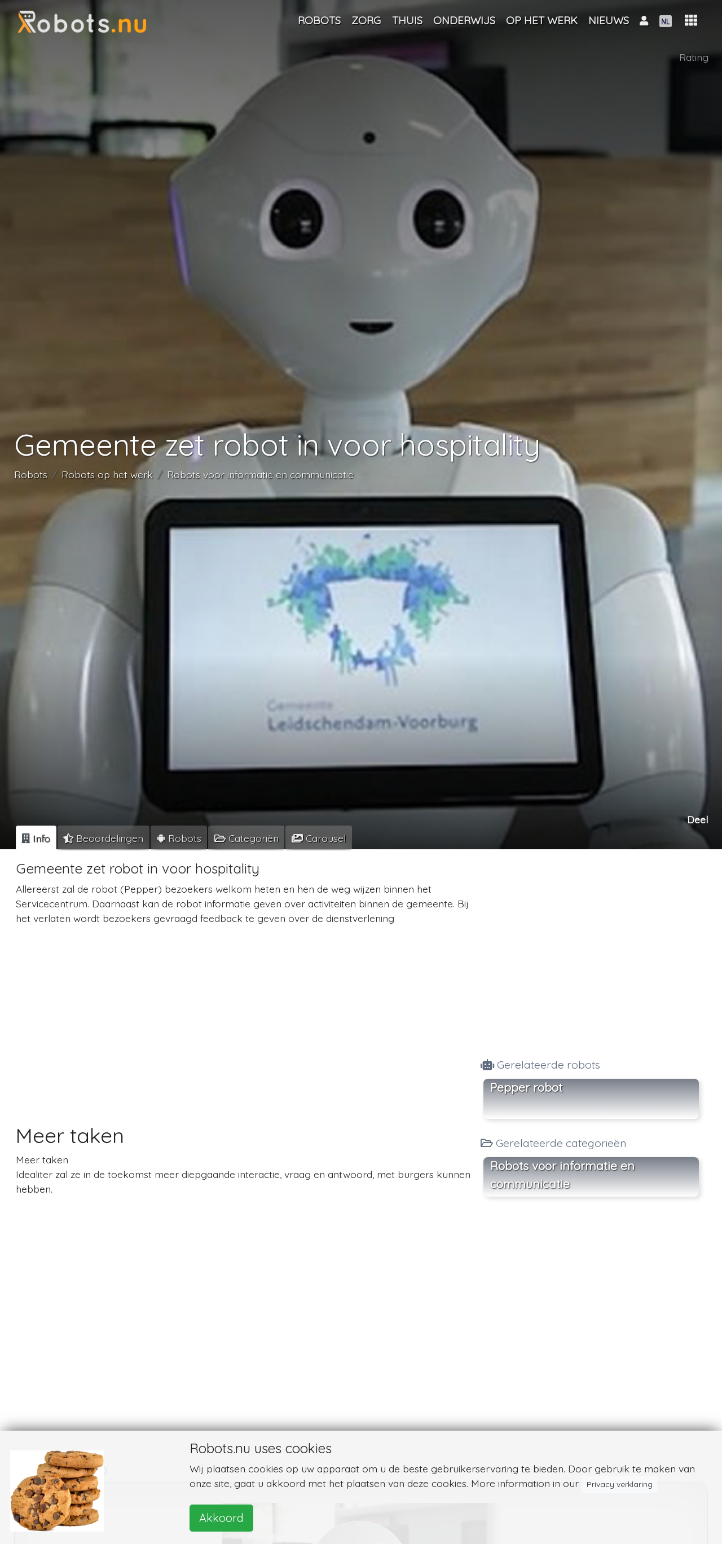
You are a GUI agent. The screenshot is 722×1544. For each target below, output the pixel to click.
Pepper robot (526, 1087)
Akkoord (221, 1518)
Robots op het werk (107, 475)
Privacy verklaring (620, 1484)
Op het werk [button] (542, 20)
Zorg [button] (366, 20)
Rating (693, 57)
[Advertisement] (244, 1014)
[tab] (36, 838)
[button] (691, 20)
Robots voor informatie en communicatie (260, 475)
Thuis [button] (407, 20)
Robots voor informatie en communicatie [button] (562, 1174)
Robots (30, 475)
